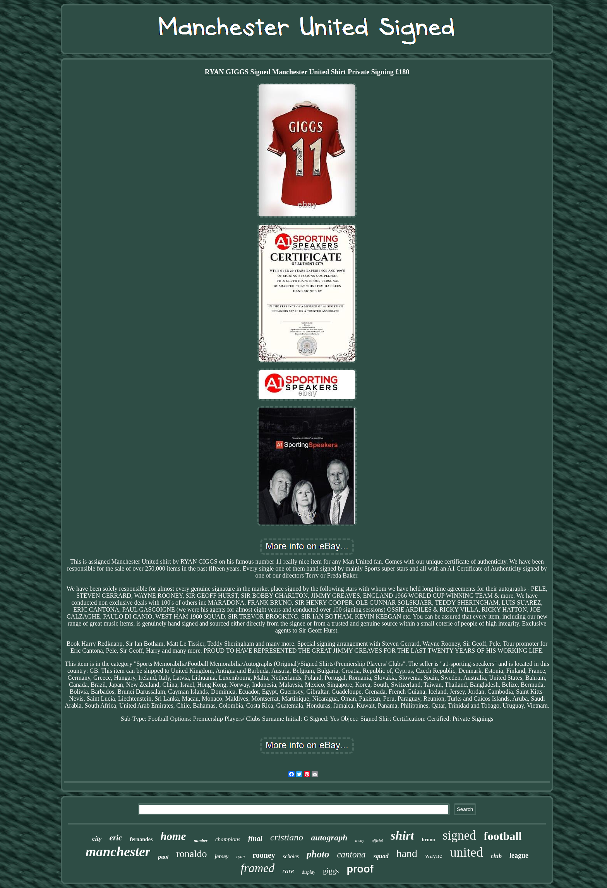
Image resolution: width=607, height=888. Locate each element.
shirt (402, 835)
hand (406, 853)
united (466, 852)
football (503, 836)
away (359, 840)
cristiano (286, 837)
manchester (118, 851)
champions (227, 839)
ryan (240, 856)
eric (116, 837)
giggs (331, 871)
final (255, 838)
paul (163, 857)
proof (360, 869)
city (97, 838)
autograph (329, 837)
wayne (433, 855)
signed (459, 835)
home (173, 836)
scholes (291, 856)
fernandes (141, 839)
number (200, 840)
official (377, 840)
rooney (263, 855)
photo (318, 854)
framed (257, 868)
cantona (351, 854)
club (495, 856)
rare (288, 871)
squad (381, 856)
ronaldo (191, 853)
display (309, 872)
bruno (428, 839)
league (518, 855)
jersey (221, 856)
